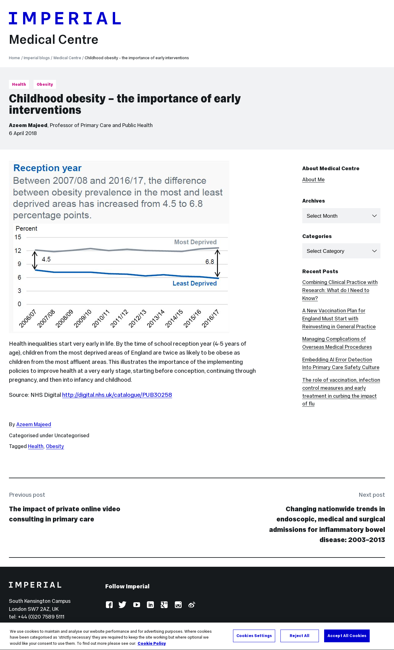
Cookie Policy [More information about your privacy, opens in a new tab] (152, 646)
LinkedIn (150, 605)
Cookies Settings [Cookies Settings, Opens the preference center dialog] (254, 638)
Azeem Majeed (28, 125)
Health (19, 84)
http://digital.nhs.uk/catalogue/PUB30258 (117, 394)
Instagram (178, 605)
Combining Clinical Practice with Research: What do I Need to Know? (340, 290)
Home (14, 57)
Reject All (299, 638)
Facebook (109, 605)
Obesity (45, 84)
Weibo (191, 605)
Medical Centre (53, 39)
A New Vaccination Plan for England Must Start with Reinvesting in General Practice (339, 318)
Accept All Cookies (347, 638)
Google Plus (164, 605)
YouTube (136, 605)
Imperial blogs (37, 57)
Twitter (123, 605)
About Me (313, 179)
